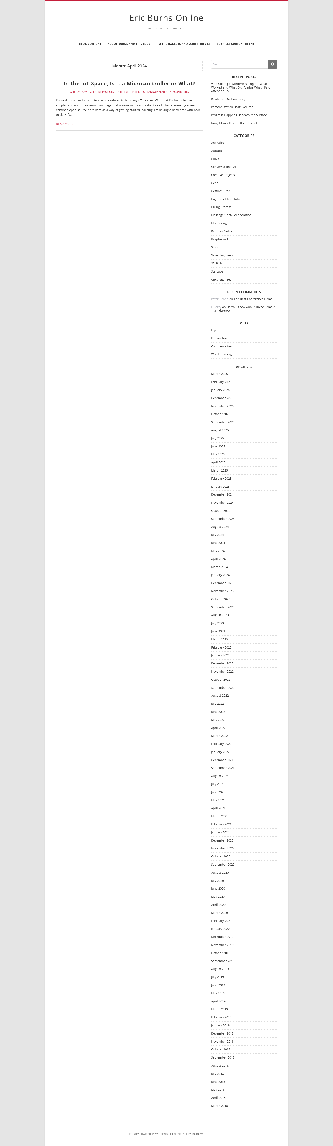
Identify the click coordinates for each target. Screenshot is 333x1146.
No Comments (179, 91)
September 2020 (222, 864)
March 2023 (219, 639)
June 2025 (218, 446)
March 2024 (219, 567)
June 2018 (218, 1082)
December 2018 (222, 1033)
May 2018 (218, 1090)
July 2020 (217, 881)
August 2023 (220, 615)
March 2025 (219, 470)
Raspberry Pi (220, 239)
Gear (214, 183)
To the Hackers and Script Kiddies (184, 44)
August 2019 (220, 969)
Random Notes (157, 91)
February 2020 (221, 921)
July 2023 (217, 623)
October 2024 (220, 511)
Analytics (217, 143)
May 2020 (218, 897)
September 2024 (222, 519)
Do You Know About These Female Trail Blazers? (243, 309)
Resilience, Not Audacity (228, 99)
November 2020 (222, 848)
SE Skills (217, 263)
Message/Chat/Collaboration (231, 215)
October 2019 (220, 953)
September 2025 (222, 422)
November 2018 (222, 1041)
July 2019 (217, 977)
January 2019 (220, 1025)
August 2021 (220, 776)
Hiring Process (221, 207)
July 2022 (217, 704)
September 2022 (222, 688)
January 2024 (220, 575)
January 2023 (220, 655)
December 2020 (222, 840)
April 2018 (218, 1098)
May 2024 (218, 551)
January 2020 (220, 929)
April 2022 (218, 728)
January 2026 (220, 390)
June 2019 (218, 985)
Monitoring (219, 223)
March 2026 (219, 374)
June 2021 (218, 792)
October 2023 (220, 599)
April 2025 (218, 462)
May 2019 (218, 993)
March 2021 (219, 816)
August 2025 (220, 430)
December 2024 (222, 494)
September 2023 (222, 607)
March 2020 (219, 913)
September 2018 (222, 1057)
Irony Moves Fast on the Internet (234, 123)
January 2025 (220, 487)
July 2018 (217, 1074)
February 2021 (221, 824)
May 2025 (218, 454)
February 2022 (221, 744)
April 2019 (218, 1001)
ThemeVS (197, 1134)
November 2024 (222, 502)
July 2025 (217, 438)
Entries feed (219, 338)
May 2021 (218, 800)
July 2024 (217, 535)
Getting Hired (220, 191)
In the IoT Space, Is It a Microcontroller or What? (129, 83)
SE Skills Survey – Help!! (235, 44)
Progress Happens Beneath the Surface (239, 115)
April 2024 (218, 559)
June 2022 (218, 712)
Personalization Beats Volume (232, 107)
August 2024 (220, 527)
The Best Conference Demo (253, 299)
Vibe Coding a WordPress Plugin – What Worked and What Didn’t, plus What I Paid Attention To (240, 87)
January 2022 (220, 752)
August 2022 (220, 695)
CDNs (215, 159)
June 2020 (218, 888)
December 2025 (222, 398)
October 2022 (220, 680)
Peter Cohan (220, 299)
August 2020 (220, 873)
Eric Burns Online (166, 17)
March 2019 (219, 1009)
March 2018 (219, 1106)
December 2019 (222, 937)
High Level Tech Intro (130, 91)
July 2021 (217, 784)
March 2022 (219, 736)
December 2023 (222, 583)
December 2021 (222, 760)
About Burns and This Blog (129, 44)
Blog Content (90, 44)
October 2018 (220, 1049)
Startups (217, 271)
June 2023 (218, 631)
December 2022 (222, 663)
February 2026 (221, 382)
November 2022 (222, 671)
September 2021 (222, 768)
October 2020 (220, 856)
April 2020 (218, 905)
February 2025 (221, 478)
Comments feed (222, 346)
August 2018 (220, 1065)
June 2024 (218, 543)
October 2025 (220, 414)
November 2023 (222, 591)
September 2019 (222, 961)
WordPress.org (221, 354)
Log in (215, 330)
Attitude (217, 151)
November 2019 (222, 945)
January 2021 (220, 832)
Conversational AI (223, 167)
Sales (215, 247)
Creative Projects (102, 91)
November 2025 (222, 406)
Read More (64, 124)
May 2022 (218, 720)
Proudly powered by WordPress (149, 1134)
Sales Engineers (222, 255)
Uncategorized (221, 279)
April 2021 (218, 808)
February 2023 (221, 647)
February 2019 (221, 1017)
